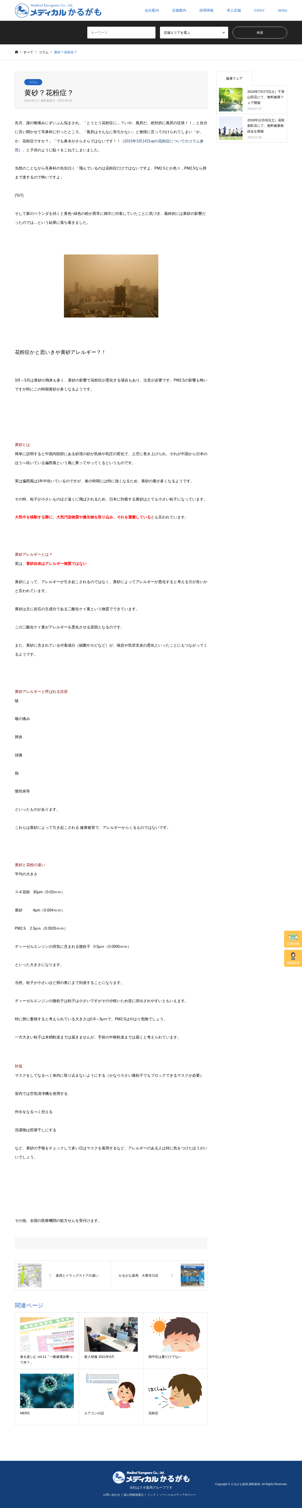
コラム (33, 82)
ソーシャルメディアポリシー (177, 1494)
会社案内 (152, 10)
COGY (259, 10)
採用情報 (293, 958)
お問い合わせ (111, 1494)
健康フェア (234, 78)
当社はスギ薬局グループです (151, 1487)
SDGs (282, 10)
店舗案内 (179, 10)
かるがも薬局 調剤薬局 (245, 1484)
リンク (151, 1494)
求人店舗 (234, 10)
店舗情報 (293, 939)
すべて (28, 52)
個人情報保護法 (133, 1494)
